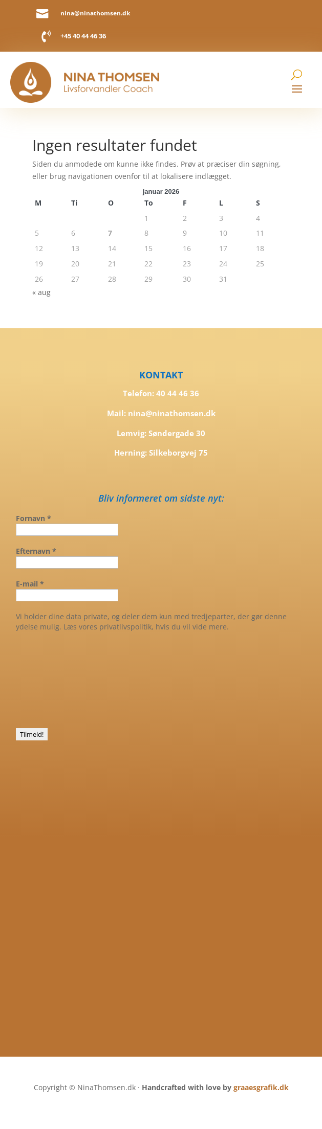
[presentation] (58, 679)
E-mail (30, 584)
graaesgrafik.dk (261, 1087)
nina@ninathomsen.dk (95, 13)
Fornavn (33, 518)
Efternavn (36, 551)
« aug (41, 292)
